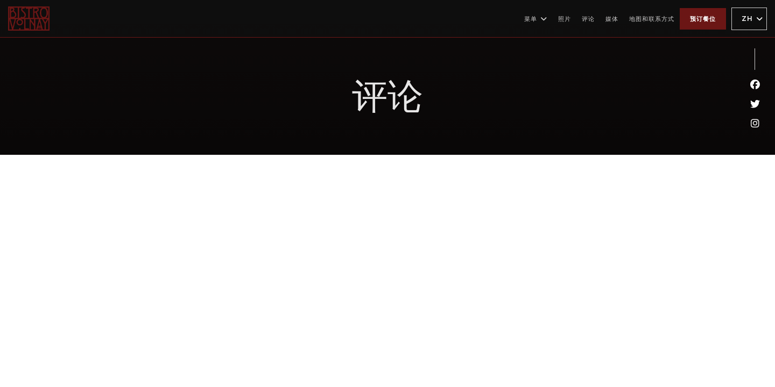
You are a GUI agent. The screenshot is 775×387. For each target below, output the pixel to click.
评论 (588, 19)
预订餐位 (703, 19)
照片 (564, 19)
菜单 (535, 19)
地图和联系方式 (651, 19)
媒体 (611, 19)
